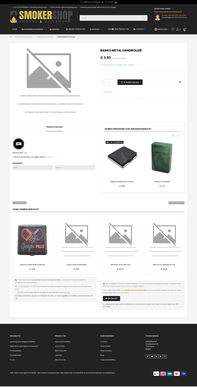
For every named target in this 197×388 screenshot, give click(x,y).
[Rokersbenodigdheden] (24, 37)
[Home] (11, 37)
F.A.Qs (12, 361)
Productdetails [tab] (54, 127)
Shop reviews (105, 352)
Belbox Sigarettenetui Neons (32, 265)
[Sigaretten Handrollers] (45, 37)
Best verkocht (60, 352)
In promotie (60, 348)
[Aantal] (109, 82)
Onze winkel (105, 348)
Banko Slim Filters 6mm (76, 265)
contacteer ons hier (177, 15)
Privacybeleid (15, 352)
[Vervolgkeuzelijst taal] (162, 29)
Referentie (17, 152)
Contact (103, 343)
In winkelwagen (133, 82)
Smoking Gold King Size (120, 265)
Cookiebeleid (15, 357)
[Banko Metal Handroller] (66, 37)
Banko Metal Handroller (135, 292)
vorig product (19, 204)
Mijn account (60, 361)
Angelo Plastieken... (162, 181)
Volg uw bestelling (107, 361)
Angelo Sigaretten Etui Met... (122, 181)
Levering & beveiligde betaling (22, 343)
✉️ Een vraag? (111, 300)
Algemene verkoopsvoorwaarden (24, 348)
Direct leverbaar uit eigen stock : (114, 65)
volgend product (176, 204)
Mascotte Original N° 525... (164, 265)
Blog (102, 357)
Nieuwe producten (62, 343)
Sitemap (58, 357)
